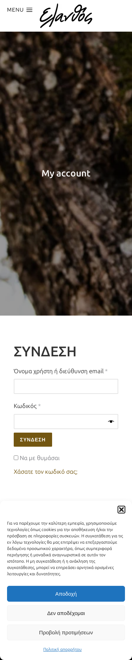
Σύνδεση (33, 439)
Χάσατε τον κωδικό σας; (45, 471)
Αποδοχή (66, 594)
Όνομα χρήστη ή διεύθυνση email (66, 370)
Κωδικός (40, 405)
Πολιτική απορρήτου (62, 649)
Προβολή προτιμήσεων (66, 632)
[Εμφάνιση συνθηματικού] (111, 421)
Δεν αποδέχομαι (66, 613)
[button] (121, 509)
